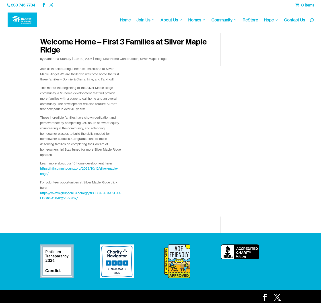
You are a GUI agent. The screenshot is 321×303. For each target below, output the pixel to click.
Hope (269, 20)
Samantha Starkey (57, 59)
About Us (169, 20)
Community (221, 20)
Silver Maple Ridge (153, 59)
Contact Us (294, 20)
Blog (98, 59)
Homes (194, 20)
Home (125, 20)
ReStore (250, 20)
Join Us (143, 20)
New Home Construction (120, 59)
